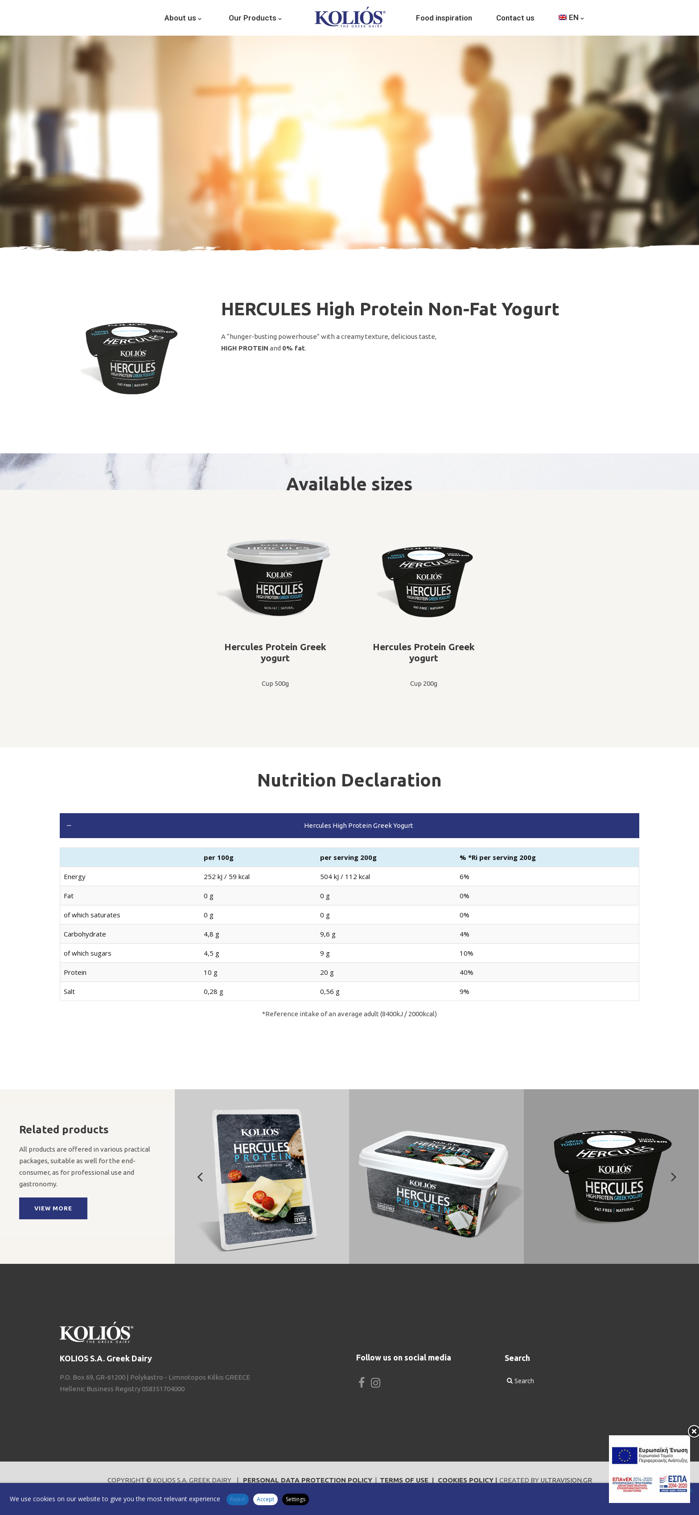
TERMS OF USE (404, 1480)
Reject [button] (237, 1499)
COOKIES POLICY (465, 1480)
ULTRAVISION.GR (566, 1480)
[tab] (349, 825)
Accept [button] (265, 1499)
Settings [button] (295, 1499)
